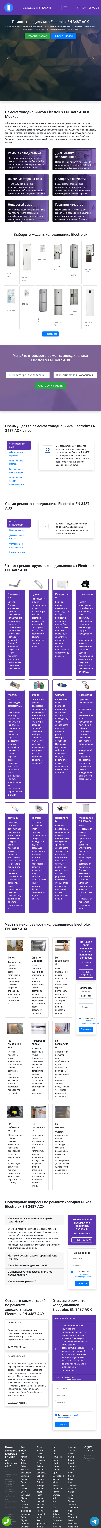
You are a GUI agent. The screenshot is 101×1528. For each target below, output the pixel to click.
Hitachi (40, 1507)
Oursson (56, 1517)
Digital (24, 1520)
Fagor (39, 1447)
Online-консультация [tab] (16, 523)
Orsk (54, 1504)
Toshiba (72, 1504)
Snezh (71, 1482)
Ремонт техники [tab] (17, 552)
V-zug (71, 1511)
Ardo (23, 1460)
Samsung (72, 1447)
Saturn (71, 1457)
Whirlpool (72, 1523)
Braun (23, 1482)
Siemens (72, 1466)
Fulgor (40, 1463)
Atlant (23, 1450)
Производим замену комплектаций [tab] (16, 480)
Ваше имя (86, 996)
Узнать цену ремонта (50, 385)
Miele (55, 1485)
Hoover (40, 1511)
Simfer (71, 1469)
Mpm (54, 1472)
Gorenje (40, 1485)
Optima (55, 1514)
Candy (24, 1488)
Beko (23, 1466)
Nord (54, 1501)
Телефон (86, 1007)
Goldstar (41, 1482)
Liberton (56, 1463)
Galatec (40, 1466)
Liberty (55, 1466)
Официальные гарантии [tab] (16, 454)
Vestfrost (72, 1517)
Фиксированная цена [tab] (17, 445)
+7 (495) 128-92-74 (88, 7)
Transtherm (73, 1507)
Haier (39, 1495)
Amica (24, 1457)
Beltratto (25, 1469)
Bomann (25, 1476)
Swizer (71, 1492)
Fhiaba (40, 1450)
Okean (55, 1511)
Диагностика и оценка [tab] (16, 537)
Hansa (40, 1498)
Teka (70, 1495)
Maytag (55, 1479)
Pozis (55, 1523)
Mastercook (58, 1476)
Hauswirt (41, 1501)
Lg (53, 1447)
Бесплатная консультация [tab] (16, 471)
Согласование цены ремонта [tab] (16, 545)
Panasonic (57, 1520)
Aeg (23, 1447)
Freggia (40, 1457)
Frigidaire (41, 1460)
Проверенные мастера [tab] (16, 462)
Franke (40, 1453)
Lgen (54, 1450)
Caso (23, 1492)
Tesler (71, 1501)
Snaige (71, 1479)
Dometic (25, 1523)
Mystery (56, 1495)
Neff (54, 1498)
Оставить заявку (37, 36)
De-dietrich (26, 1514)
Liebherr (56, 1469)
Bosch (24, 1479)
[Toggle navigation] (65, 7)
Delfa (23, 1517)
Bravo (23, 1485)
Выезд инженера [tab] (17, 530)
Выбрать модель (64, 36)
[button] (55, 1349)
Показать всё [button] (50, 334)
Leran (55, 1460)
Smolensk (72, 1485)
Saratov (71, 1450)
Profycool (56, 1526)
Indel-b (40, 1526)
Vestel (71, 1514)
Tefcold (71, 1498)
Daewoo (25, 1504)
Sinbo (71, 1472)
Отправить (86, 1029)
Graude (40, 1469)
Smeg (71, 1476)
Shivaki (71, 1463)
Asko (23, 1463)
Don (23, 1501)
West (70, 1520)
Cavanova (25, 1495)
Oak (54, 1507)
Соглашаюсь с (90, 1020)
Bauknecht (26, 1472)
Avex (23, 1453)
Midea (55, 1482)
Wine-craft (73, 1526)
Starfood (72, 1488)
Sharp (71, 1460)
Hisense (40, 1504)
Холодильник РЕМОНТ (37, 7)
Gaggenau (41, 1472)
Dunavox (25, 1526)
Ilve (38, 1520)
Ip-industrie (42, 1523)
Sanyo (71, 1453)
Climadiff (25, 1498)
